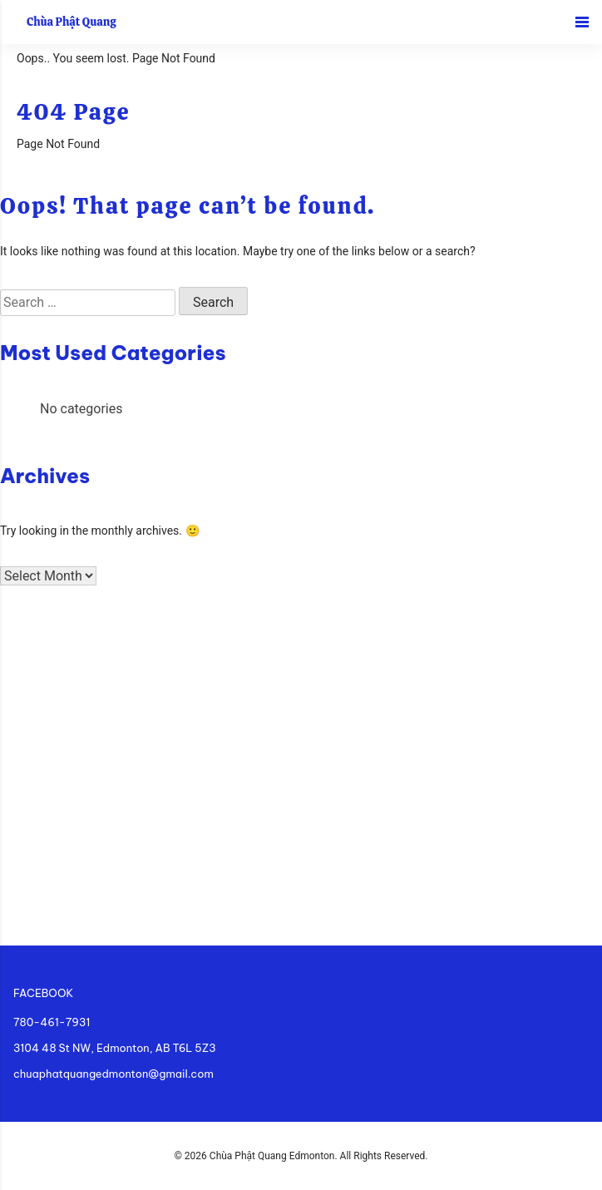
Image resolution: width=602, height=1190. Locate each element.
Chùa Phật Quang (71, 21)
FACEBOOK (43, 993)
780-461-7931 (51, 1022)
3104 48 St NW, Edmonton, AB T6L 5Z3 (114, 1047)
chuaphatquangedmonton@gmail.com (113, 1073)
